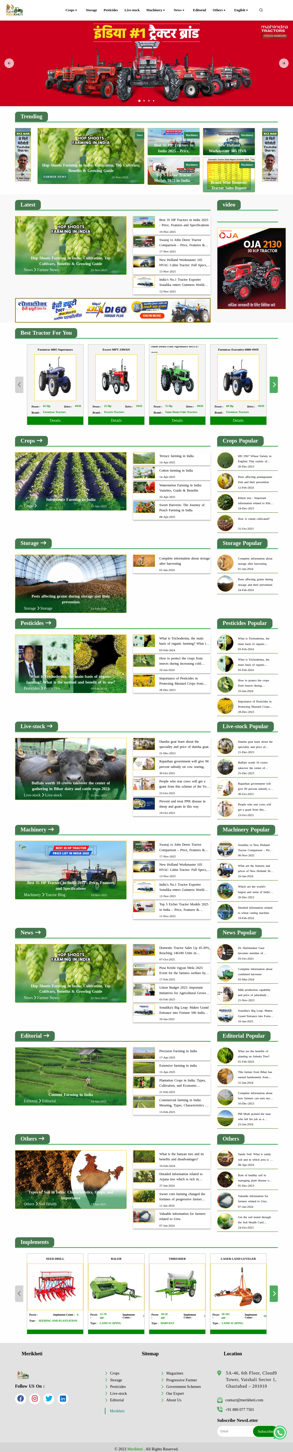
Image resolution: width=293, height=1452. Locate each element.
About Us (174, 1396)
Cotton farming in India (176, 467)
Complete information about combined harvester (255, 967)
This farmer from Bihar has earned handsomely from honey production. (255, 1071)
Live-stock (135, 10)
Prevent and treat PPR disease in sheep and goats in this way (182, 800)
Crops (73, 10)
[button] (139, 97)
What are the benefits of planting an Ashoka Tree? (253, 1050)
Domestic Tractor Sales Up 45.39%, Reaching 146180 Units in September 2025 (184, 947)
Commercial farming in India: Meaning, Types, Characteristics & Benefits (183, 1099)
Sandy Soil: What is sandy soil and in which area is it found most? (255, 1153)
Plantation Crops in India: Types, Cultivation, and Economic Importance (182, 1080)
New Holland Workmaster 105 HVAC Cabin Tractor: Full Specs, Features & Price (183, 259)
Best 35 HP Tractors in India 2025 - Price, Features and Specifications (184, 218)
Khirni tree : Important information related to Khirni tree (256, 497)
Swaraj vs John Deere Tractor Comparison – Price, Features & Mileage (182, 239)
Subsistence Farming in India (71, 496)
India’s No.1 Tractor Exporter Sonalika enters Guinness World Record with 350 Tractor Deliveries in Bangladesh (184, 279)
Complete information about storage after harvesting (184, 557)
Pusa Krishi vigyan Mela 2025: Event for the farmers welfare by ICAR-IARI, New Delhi (182, 967)
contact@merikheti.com (240, 1396)
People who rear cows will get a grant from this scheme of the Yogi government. (184, 781)
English (243, 10)
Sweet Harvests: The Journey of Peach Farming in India (182, 504)
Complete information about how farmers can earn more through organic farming (255, 1092)
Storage (92, 10)
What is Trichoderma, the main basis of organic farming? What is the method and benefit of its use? (183, 638)
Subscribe (265, 1427)
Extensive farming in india (178, 1062)
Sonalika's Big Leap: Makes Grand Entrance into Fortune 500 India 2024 (184, 1007)
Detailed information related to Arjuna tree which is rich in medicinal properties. (181, 1173)
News (182, 10)
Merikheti (117, 1407)
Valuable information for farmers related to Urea (182, 1212)
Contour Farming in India (70, 1091)
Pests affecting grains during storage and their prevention (255, 578)
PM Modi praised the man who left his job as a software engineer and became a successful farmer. (255, 1113)
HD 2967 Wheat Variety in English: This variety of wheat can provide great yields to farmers (254, 455)
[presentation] (9, 61)
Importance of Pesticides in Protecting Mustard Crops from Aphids (181, 678)
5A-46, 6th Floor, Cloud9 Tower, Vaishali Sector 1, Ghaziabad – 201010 (251, 1376)
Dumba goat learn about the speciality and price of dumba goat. (184, 740)
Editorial (201, 10)
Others (222, 10)
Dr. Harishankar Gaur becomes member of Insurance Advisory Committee (251, 947)
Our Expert (175, 1389)
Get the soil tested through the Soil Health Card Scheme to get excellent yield (254, 1216)
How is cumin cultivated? (254, 515)
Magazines (174, 1369)
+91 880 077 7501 (235, 1406)
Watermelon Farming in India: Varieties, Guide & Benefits (180, 484)
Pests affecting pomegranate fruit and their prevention (255, 476)
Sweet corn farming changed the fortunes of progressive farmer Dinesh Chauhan (182, 1193)
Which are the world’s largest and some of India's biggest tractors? (254, 886)
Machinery (160, 10)
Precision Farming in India (178, 1047)
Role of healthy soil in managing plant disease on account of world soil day (254, 1175)
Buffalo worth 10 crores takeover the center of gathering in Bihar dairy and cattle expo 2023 (255, 762)
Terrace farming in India (176, 452)
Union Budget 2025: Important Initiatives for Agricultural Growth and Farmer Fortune (183, 987)
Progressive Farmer (181, 1376)
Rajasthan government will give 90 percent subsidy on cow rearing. (184, 760)
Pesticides (112, 10)
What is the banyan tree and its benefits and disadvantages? (181, 1153)
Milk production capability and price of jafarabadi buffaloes (254, 989)
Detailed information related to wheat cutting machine (255, 906)
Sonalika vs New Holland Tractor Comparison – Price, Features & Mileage (255, 844)
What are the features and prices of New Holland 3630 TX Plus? (255, 865)
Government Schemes (183, 1383)
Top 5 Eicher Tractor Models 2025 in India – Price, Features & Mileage (183, 904)
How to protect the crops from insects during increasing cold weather (181, 658)
